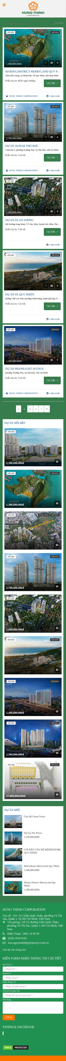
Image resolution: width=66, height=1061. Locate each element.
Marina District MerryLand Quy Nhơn (34, 71)
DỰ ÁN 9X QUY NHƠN (19, 294)
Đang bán (43, 515)
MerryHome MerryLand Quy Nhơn (41, 866)
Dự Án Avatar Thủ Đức (22, 145)
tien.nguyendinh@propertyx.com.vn (28, 942)
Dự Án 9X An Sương (19, 220)
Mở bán (55, 32)
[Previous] (18, 408)
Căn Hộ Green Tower (34, 816)
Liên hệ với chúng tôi (14, 949)
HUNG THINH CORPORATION (23, 96)
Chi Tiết (52, 83)
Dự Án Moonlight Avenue (24, 368)
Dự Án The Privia (33, 833)
